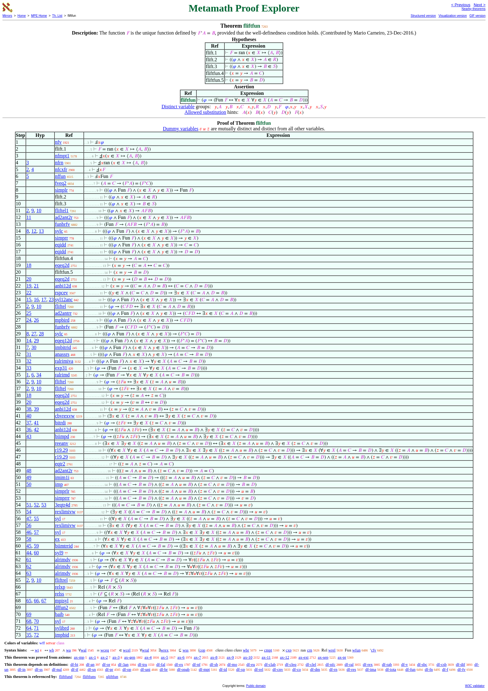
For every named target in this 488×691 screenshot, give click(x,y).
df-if (74, 669)
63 (28, 573)
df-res (351, 669)
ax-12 (284, 657)
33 (28, 368)
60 (36, 552)
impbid (62, 634)
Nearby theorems (474, 9)
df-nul (57, 669)
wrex (165, 650)
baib (59, 614)
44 (28, 552)
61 (28, 559)
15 (28, 299)
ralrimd (62, 374)
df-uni (145, 669)
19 (28, 285)
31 (28, 354)
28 (41, 333)
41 (36, 422)
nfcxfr (61, 169)
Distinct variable (178, 106)
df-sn (91, 669)
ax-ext (303, 657)
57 (36, 532)
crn (309, 650)
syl (58, 518)
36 (28, 429)
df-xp (240, 669)
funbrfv (62, 224)
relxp (60, 587)
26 (36, 320)
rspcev (61, 292)
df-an (90, 664)
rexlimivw (65, 511)
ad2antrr (63, 313)
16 (36, 299)
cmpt (268, 650)
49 (28, 477)
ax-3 (116, 657)
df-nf (196, 664)
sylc (59, 231)
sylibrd (62, 628)
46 (28, 532)
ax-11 (266, 657)
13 (41, 231)
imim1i (62, 477)
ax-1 (92, 657)
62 (28, 566)
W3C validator (475, 686)
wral (145, 650)
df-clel (311, 664)
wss (185, 650)
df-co (296, 669)
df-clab (270, 664)
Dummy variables (180, 128)
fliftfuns (89, 676)
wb (51, 650)
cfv (373, 650)
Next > (480, 4)
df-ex (179, 664)
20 (28, 279)
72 (36, 634)
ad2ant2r (64, 217)
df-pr (109, 669)
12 (33, 231)
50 (28, 484)
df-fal (160, 664)
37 (28, 422)
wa (68, 650)
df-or (106, 664)
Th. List (57, 15)
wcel (127, 650)
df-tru (142, 664)
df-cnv (278, 669)
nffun (60, 176)
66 (36, 600)
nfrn (59, 162)
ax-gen (129, 657)
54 (28, 511)
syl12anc (64, 299)
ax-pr (342, 657)
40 (28, 415)
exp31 (61, 368)
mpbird (62, 320)
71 (36, 628)
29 (36, 340)
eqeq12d (63, 340)
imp (59, 484)
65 (28, 600)
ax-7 (197, 657)
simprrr (62, 498)
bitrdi (60, 422)
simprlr (62, 491)
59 (36, 546)
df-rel (258, 669)
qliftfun (112, 676)
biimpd (62, 436)
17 (43, 299)
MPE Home (39, 15)
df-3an (123, 664)
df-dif (460, 664)
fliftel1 (62, 210)
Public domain (256, 686)
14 (28, 340)
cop (202, 650)
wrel (332, 650)
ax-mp (79, 657)
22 (28, 292)
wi (37, 650)
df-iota (390, 669)
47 (28, 518)
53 (43, 504)
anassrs (62, 354)
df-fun (411, 669)
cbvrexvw (65, 415)
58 (28, 539)
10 (38, 210)
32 (28, 361)
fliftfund (65, 676)
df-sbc (422, 664)
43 (28, 436)
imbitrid (63, 347)
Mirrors (7, 15)
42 (36, 429)
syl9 (59, 552)
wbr (246, 650)
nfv (58, 142)
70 (36, 621)
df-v (404, 664)
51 (28, 504)
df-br (164, 669)
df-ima (370, 669)
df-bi (74, 664)
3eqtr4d (62, 504)
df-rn (333, 669)
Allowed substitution (205, 112)
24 (28, 320)
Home (21, 15)
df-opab (183, 669)
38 (28, 409)
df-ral (349, 664)
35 (28, 634)
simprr (61, 237)
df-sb (214, 664)
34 (38, 374)
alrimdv (63, 559)
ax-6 (181, 657)
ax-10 (247, 657)
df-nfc (331, 664)
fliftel (60, 306)
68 (28, 621)
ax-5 (164, 657)
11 (28, 217)
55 (36, 518)
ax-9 (230, 657)
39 (36, 409)
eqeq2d (62, 265)
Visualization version (453, 15)
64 (28, 628)
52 (36, 504)
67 (43, 600)
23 (51, 299)
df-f (445, 669)
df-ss (39, 669)
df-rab (387, 664)
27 (33, 333)
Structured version (423, 15)
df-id (223, 669)
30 (33, 347)
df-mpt (204, 669)
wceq (105, 650)
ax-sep (323, 657)
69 (28, 614)
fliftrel (61, 580)
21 (36, 285)
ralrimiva (64, 361)
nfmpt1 (62, 155)
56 (28, 525)
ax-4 (148, 657)
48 (28, 470)
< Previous (460, 4)
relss (59, 593)
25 (28, 313)
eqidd (60, 244)
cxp (289, 650)
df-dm (315, 669)
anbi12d (63, 285)
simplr (61, 190)
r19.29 (61, 450)
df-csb (442, 664)
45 (28, 546)
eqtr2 (60, 463)
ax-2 (104, 657)
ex (57, 539)
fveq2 (60, 183)
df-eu (250, 664)
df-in (22, 669)
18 (28, 265)
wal (84, 650)
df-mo (232, 664)
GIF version (477, 15)
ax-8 (214, 657)
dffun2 (61, 607)
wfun (356, 650)
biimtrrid (64, 546)
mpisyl (62, 600)
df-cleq (290, 664)
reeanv (61, 443)
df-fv (462, 669)
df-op (126, 669)
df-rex (368, 664)
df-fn (429, 669)
